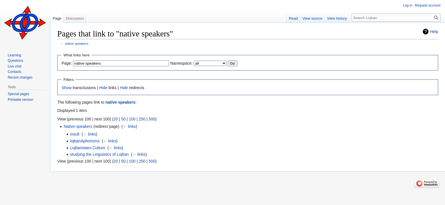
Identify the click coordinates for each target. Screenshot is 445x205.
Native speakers (78, 126)
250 (142, 119)
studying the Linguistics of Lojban (99, 154)
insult (74, 134)
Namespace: (181, 63)
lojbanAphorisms (85, 141)
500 (152, 119)
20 (115, 119)
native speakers (76, 43)
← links (129, 126)
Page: (67, 63)
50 (123, 119)
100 (132, 119)
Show (67, 87)
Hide (103, 87)
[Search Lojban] (396, 18)
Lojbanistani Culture (87, 147)
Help (434, 31)
